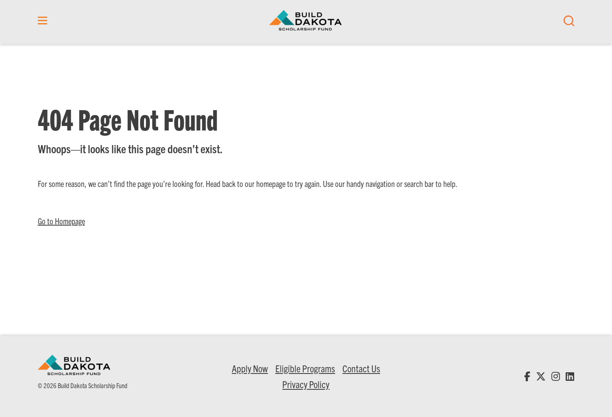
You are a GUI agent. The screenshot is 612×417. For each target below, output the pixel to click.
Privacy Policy (305, 384)
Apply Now (250, 368)
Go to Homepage (61, 221)
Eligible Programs (305, 368)
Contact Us (361, 368)
